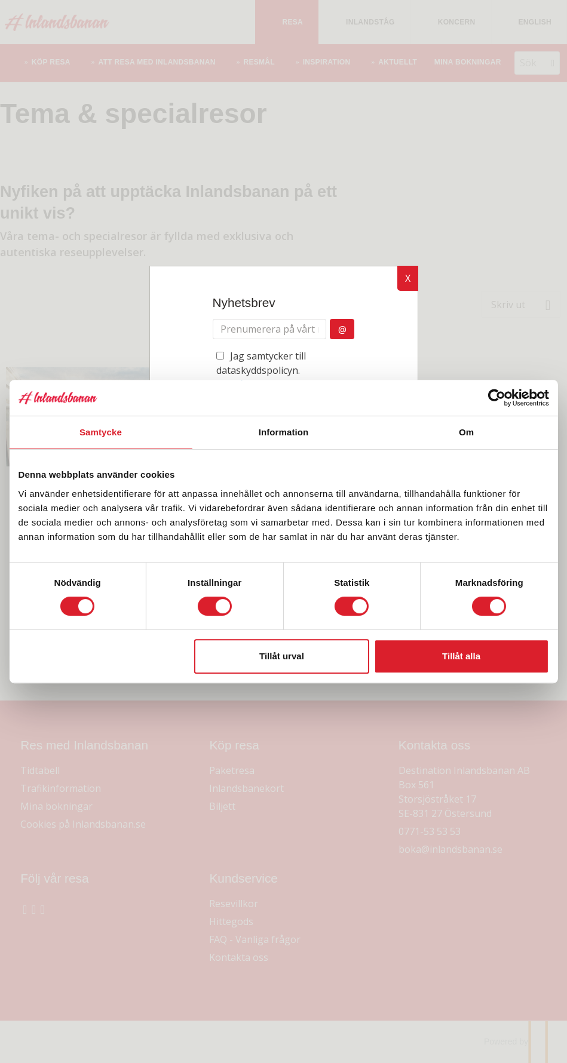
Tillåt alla (458, 656)
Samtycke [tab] (104, 432)
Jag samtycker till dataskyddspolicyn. (280, 377)
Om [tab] (462, 432)
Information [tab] (284, 432)
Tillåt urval (281, 656)
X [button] (407, 278)
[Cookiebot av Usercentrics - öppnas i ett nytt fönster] (491, 398)
